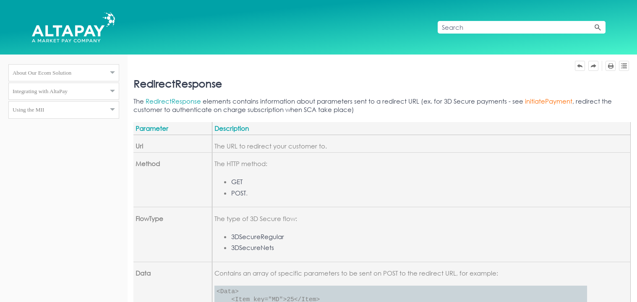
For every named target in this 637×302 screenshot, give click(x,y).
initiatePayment (548, 101)
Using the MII (66, 110)
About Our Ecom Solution (66, 73)
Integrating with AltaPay (66, 91)
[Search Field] (522, 27)
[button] (598, 27)
